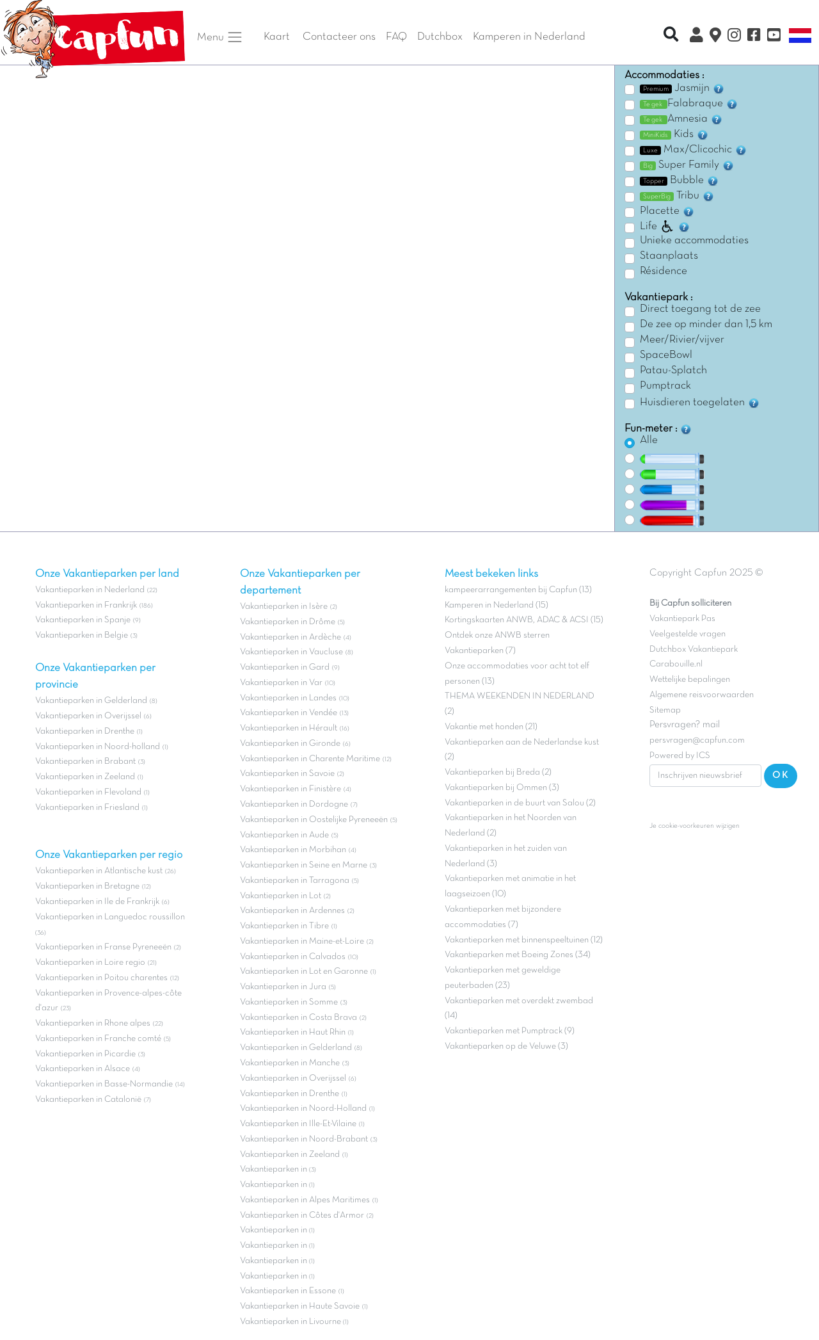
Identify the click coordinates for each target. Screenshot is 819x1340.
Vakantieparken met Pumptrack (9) (510, 1031)
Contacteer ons (339, 37)
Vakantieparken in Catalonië (88, 1099)
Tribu (677, 196)
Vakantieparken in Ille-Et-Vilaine (298, 1124)
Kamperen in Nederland (529, 37)
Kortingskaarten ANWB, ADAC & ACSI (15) (524, 620)
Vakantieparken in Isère (284, 606)
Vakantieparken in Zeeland (85, 777)
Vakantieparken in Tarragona (294, 880)
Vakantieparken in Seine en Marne (303, 865)
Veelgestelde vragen (687, 634)
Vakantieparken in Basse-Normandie (104, 1084)
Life (665, 226)
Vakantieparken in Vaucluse (291, 652)
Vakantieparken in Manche (290, 1063)
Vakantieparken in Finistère (290, 789)
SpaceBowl (666, 355)
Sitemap (665, 710)
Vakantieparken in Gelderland (91, 701)
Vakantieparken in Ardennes (292, 911)
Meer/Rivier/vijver (682, 340)
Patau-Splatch (673, 371)
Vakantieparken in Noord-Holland (303, 1108)
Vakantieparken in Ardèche (290, 637)
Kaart (277, 37)
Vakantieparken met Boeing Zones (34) (518, 955)
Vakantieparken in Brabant (85, 761)
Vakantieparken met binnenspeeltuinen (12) (524, 940)
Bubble (679, 180)
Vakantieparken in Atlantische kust (99, 871)
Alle (649, 440)
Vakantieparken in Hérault (288, 728)
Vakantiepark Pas (682, 619)
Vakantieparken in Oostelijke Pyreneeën (314, 820)
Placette (667, 211)
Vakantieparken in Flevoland (88, 792)
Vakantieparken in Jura (283, 987)
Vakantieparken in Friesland (87, 807)
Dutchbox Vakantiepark (693, 649)
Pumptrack (665, 386)
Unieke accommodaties (694, 241)
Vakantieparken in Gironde (290, 743)
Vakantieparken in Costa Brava (298, 1017)
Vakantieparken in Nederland (90, 590)
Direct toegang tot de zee (700, 309)
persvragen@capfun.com (697, 740)
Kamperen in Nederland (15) (496, 605)
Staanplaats (669, 256)
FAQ (396, 37)
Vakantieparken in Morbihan (293, 850)
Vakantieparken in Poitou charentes (101, 978)
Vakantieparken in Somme (289, 1002)
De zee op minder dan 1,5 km (706, 324)
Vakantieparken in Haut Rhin (293, 1032)
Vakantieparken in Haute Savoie (300, 1306)
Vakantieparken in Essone (288, 1291)
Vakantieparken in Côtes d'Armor (302, 1215)
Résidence (663, 271)
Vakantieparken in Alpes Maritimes (305, 1200)
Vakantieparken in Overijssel (88, 716)
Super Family (687, 165)
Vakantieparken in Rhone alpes (92, 1023)
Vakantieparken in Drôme (287, 622)
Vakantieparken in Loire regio (90, 962)
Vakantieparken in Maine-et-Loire (302, 941)
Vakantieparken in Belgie (81, 635)
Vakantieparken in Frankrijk (86, 605)
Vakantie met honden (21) (491, 727)
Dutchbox (440, 37)
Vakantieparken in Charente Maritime (310, 759)
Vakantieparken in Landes (288, 698)
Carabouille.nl (676, 664)
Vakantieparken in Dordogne (294, 804)
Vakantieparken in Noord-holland (97, 747)
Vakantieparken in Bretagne (87, 886)
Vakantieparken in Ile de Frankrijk (97, 902)
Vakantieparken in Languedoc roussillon (110, 917)
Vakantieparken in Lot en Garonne (304, 971)
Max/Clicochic (693, 149)
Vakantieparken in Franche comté (98, 1039)
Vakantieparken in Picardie (85, 1054)
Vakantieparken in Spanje (83, 620)
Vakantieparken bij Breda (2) (498, 772)
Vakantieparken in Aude (284, 835)
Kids (674, 134)
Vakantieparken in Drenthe (84, 731)
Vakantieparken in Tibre (284, 926)
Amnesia (681, 119)
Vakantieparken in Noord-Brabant (304, 1139)
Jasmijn (682, 88)
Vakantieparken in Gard (285, 667)
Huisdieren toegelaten (700, 402)
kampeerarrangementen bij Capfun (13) (518, 590)
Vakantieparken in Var (281, 683)
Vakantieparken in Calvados (293, 957)
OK (780, 775)
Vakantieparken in (274, 1169)
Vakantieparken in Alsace (82, 1069)
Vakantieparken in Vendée (288, 713)
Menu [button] (220, 37)
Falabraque (689, 103)
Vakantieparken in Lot (280, 896)
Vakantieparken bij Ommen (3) (502, 788)
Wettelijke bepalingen (689, 679)
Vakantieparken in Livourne (291, 1322)
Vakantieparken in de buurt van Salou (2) (520, 803)
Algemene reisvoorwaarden (701, 695)
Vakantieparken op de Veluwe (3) (506, 1046)
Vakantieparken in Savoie (287, 774)
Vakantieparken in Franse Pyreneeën (103, 947)
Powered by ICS (679, 756)
